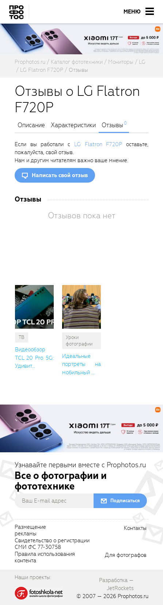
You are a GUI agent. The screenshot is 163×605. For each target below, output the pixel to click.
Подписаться (125, 500)
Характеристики (73, 125)
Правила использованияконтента (45, 557)
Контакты (135, 528)
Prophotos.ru (133, 596)
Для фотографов (126, 555)
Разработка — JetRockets (116, 584)
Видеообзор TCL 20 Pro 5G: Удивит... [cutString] (34, 358)
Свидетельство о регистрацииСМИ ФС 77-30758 (52, 544)
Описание (31, 125)
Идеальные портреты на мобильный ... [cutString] (81, 364)
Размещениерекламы (30, 530)
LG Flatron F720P (98, 144)
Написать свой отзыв (60, 175)
